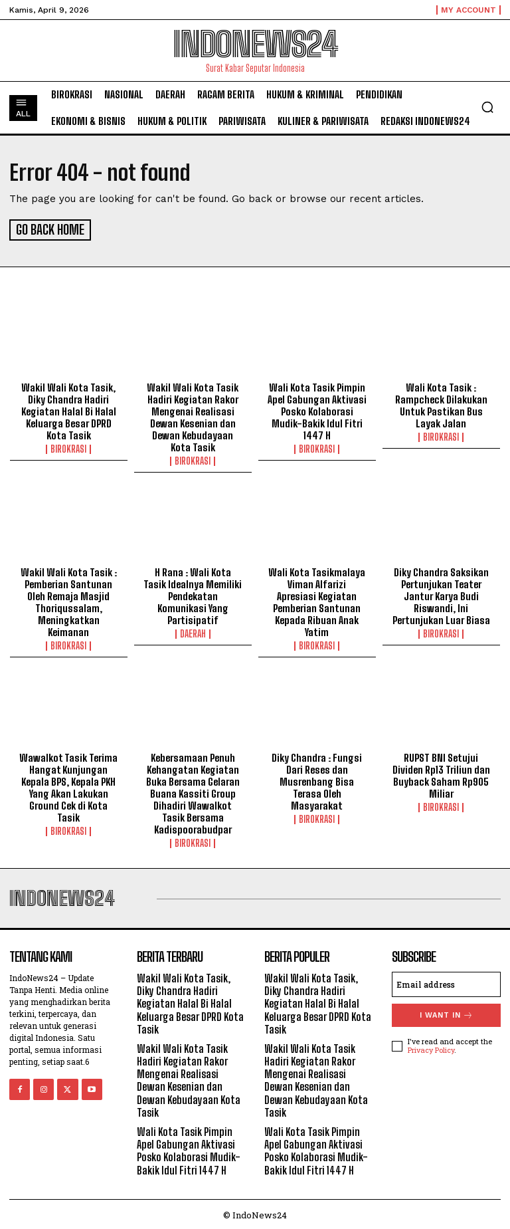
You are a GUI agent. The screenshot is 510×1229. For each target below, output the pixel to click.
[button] (487, 107)
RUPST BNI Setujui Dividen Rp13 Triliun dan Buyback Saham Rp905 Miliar (441, 774)
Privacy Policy (431, 1048)
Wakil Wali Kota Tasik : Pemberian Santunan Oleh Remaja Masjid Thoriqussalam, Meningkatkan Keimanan (69, 600)
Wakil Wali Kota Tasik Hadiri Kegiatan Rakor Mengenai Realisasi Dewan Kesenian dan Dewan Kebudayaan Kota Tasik (192, 415)
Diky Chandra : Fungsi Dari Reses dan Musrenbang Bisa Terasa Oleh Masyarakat (317, 780)
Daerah (193, 632)
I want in (446, 1013)
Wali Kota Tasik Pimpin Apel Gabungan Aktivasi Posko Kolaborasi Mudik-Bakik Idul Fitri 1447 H (317, 409)
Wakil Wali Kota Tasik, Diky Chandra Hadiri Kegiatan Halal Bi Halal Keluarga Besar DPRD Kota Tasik (68, 409)
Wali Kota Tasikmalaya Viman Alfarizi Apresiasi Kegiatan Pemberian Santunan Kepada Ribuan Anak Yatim (316, 600)
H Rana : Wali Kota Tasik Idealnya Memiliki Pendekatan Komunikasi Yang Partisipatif (192, 594)
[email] (446, 982)
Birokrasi (68, 447)
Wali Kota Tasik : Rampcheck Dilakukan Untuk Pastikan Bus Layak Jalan (441, 403)
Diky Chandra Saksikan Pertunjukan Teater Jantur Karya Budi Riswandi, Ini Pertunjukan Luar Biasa (441, 594)
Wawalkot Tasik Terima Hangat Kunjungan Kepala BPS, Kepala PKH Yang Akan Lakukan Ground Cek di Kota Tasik (68, 786)
